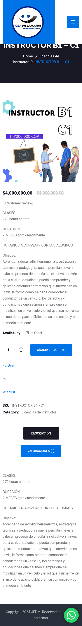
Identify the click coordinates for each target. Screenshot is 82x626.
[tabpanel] (41, 141)
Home (28, 56)
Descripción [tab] (41, 433)
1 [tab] (41, 175)
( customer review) (18, 203)
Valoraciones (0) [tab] (41, 451)
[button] (9, 365)
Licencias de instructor (38, 412)
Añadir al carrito (51, 350)
